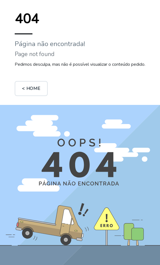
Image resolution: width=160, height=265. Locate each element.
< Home (31, 88)
